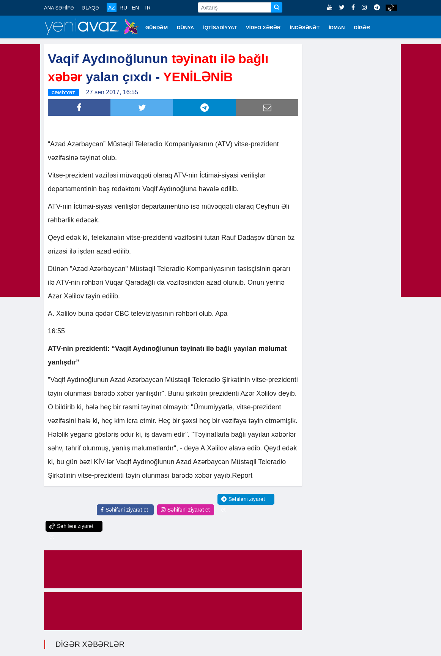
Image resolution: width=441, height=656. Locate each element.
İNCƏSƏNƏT (305, 27)
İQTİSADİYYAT (220, 27)
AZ (111, 8)
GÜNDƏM (156, 27)
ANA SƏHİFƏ (59, 8)
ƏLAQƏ (90, 8)
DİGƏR (362, 27)
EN (135, 8)
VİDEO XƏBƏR (263, 27)
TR (147, 8)
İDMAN (337, 27)
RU (123, 8)
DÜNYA (185, 27)
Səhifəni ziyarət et (124, 509)
